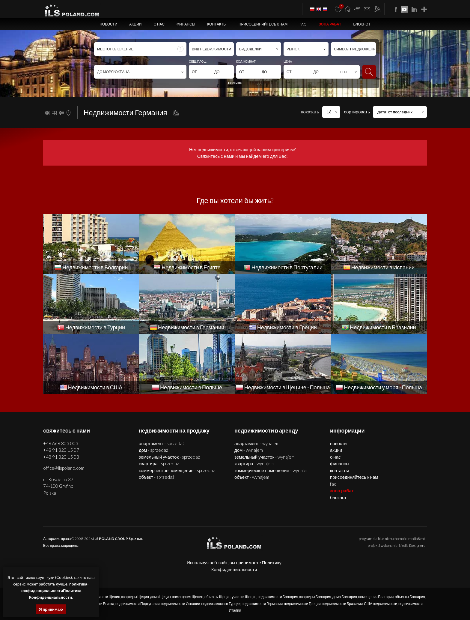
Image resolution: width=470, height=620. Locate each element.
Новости (108, 24)
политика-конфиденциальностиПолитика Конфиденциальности (55, 591)
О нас (158, 24)
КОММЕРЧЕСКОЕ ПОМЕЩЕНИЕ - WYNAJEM (272, 470)
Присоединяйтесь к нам (263, 24)
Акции (135, 24)
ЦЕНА (288, 61)
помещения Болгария (376, 597)
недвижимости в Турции (220, 603)
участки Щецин (244, 597)
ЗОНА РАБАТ (330, 24)
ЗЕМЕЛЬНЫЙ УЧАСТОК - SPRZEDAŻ (169, 457)
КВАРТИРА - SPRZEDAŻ (159, 463)
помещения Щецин (187, 597)
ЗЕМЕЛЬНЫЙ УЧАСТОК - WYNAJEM (264, 457)
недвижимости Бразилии (342, 603)
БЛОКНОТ (361, 24)
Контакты (217, 24)
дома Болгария (344, 597)
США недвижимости (380, 603)
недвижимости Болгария (277, 597)
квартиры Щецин (135, 597)
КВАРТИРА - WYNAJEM (254, 463)
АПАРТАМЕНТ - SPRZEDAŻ (162, 443)
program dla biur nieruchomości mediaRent (392, 538)
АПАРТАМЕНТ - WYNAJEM (256, 443)
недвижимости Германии (262, 603)
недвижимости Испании (180, 603)
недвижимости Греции (302, 603)
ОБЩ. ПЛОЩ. (198, 61)
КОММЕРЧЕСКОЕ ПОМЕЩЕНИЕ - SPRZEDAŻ (177, 470)
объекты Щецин (217, 597)
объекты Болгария (410, 597)
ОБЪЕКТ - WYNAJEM (251, 477)
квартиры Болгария (315, 597)
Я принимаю (51, 609)
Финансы (186, 24)
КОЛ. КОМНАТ (246, 61)
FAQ (303, 24)
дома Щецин (160, 597)
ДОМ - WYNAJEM (248, 450)
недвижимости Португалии (137, 603)
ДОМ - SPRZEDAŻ (153, 450)
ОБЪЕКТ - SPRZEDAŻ (156, 477)
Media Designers (412, 545)
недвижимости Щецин (102, 597)
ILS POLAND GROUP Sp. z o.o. (118, 538)
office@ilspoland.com (63, 468)
